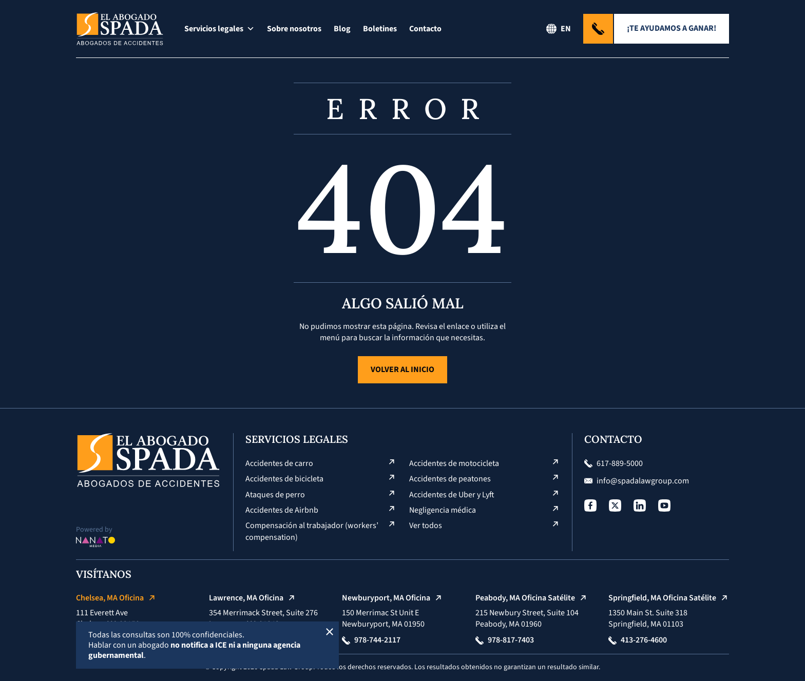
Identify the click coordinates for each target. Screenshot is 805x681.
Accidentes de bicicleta (284, 478)
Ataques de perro (275, 494)
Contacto (425, 28)
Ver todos (425, 525)
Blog (342, 28)
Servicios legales (219, 28)
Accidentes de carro (279, 463)
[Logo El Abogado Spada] (120, 28)
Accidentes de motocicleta (454, 463)
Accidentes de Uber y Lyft (451, 494)
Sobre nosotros (294, 28)
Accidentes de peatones (450, 478)
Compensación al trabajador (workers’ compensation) (311, 531)
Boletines (380, 28)
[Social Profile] (590, 505)
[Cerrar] (329, 631)
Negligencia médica (442, 510)
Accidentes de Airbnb (281, 510)
